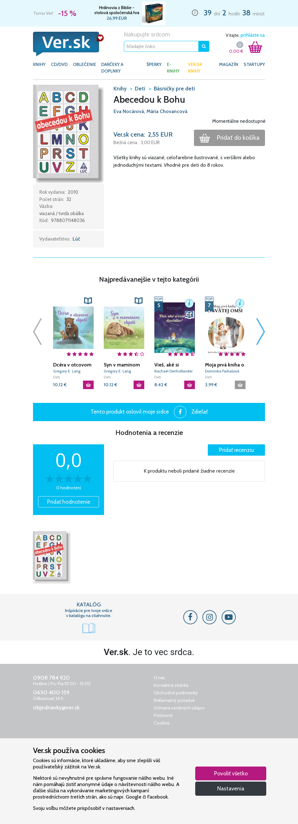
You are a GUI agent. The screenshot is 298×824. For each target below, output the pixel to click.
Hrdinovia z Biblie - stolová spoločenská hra (116, 10)
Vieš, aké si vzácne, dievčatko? (166, 365)
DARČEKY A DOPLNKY (112, 68)
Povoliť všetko (231, 773)
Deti (56, 377)
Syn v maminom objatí (122, 365)
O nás (159, 677)
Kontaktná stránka (171, 685)
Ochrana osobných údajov (179, 708)
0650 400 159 (51, 692)
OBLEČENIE (84, 64)
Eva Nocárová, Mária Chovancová (150, 111)
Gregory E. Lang (66, 371)
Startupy (254, 64)
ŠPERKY (154, 64)
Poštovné (163, 715)
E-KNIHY (173, 68)
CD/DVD (59, 64)
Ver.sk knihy (195, 68)
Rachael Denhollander (173, 371)
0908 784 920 (51, 677)
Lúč (76, 239)
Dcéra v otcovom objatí (72, 365)
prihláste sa (252, 35)
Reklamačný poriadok (174, 700)
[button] (68, 134)
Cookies (162, 723)
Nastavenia (230, 788)
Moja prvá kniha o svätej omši (224, 365)
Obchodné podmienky (176, 693)
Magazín (228, 64)
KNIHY (39, 64)
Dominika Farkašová (222, 371)
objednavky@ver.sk (56, 707)
